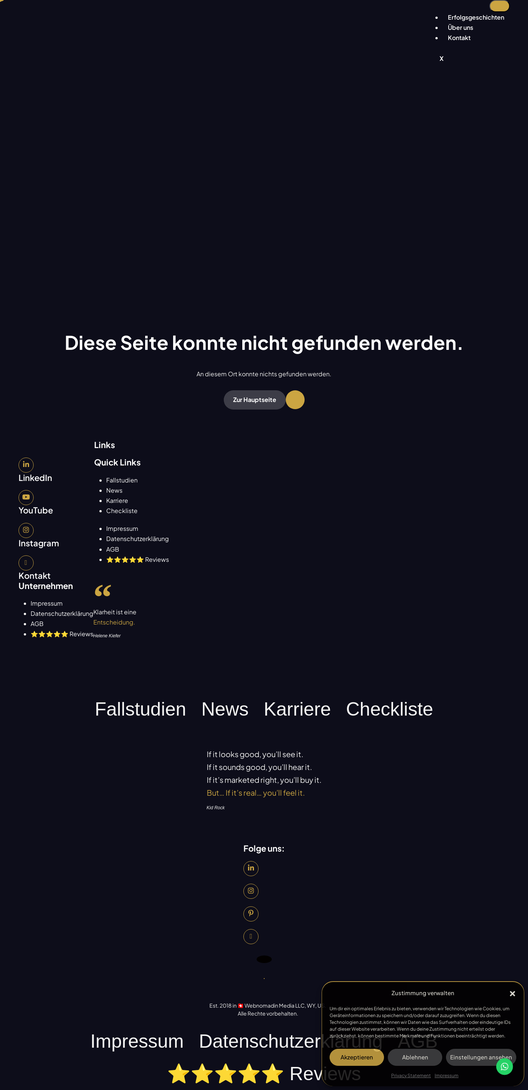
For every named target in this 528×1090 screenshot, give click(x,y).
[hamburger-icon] (499, 6)
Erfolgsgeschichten (476, 17)
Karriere (117, 500)
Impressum (446, 1075)
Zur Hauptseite (254, 400)
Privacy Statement (411, 1075)
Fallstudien (122, 480)
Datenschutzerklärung (137, 539)
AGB (112, 549)
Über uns (460, 27)
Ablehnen (415, 1057)
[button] (512, 992)
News (114, 490)
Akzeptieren (357, 1057)
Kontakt (459, 38)
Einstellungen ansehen (481, 1057)
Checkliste (122, 511)
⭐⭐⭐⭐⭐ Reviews (137, 559)
